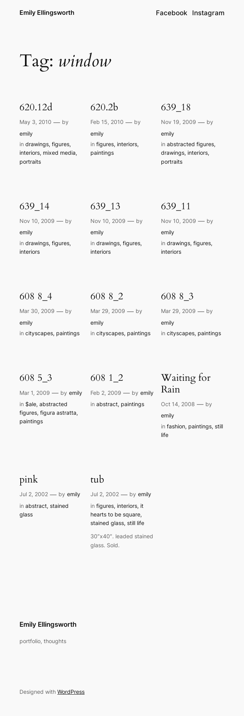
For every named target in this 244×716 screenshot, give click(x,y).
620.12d (35, 107)
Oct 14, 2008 (178, 404)
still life (135, 523)
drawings (37, 144)
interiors (29, 152)
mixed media (59, 152)
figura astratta (58, 412)
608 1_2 (106, 378)
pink (28, 480)
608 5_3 (35, 378)
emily (26, 133)
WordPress (71, 691)
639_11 (176, 206)
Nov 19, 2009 (178, 121)
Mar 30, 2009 (37, 311)
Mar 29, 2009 (107, 311)
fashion (176, 426)
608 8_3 (177, 296)
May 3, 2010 (35, 121)
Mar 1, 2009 (34, 392)
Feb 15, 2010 (107, 121)
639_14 (34, 206)
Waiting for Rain (185, 383)
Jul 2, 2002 (33, 494)
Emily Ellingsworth (46, 12)
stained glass (107, 523)
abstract (107, 404)
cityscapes (39, 333)
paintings (102, 152)
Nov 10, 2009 (37, 220)
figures (60, 144)
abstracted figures (190, 144)
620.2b (104, 107)
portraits (30, 161)
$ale (30, 404)
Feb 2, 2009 (105, 392)
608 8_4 (35, 296)
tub (97, 480)
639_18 (176, 107)
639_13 (105, 206)
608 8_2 (106, 296)
